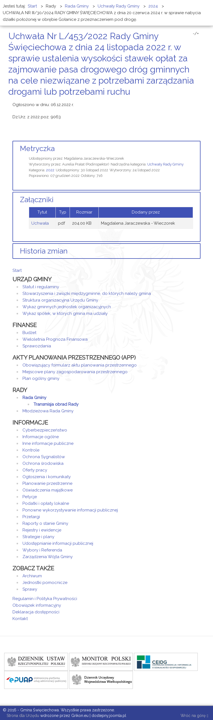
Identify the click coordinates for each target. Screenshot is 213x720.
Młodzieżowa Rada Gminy (47, 410)
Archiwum (32, 575)
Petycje (29, 496)
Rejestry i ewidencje (41, 530)
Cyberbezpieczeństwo (44, 430)
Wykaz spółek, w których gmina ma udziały (65, 313)
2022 (50, 170)
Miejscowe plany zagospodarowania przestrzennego (75, 371)
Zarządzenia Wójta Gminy (47, 556)
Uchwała (40, 223)
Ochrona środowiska (43, 463)
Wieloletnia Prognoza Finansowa (55, 339)
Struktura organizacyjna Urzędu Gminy (60, 300)
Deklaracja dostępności (35, 611)
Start (17, 270)
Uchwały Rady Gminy (165, 164)
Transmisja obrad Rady (56, 404)
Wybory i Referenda (42, 550)
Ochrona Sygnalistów (43, 456)
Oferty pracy (34, 470)
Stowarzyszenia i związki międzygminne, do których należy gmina (86, 293)
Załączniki (37, 199)
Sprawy (29, 589)
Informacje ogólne (40, 436)
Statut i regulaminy (40, 286)
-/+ (196, 33)
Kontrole (30, 450)
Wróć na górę (194, 716)
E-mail (199, 102)
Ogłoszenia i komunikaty (46, 476)
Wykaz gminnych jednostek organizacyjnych (66, 306)
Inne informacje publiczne (47, 443)
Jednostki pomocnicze (44, 582)
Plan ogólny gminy (40, 378)
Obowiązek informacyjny (36, 605)
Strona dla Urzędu (22, 715)
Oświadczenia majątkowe (47, 490)
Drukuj (192, 102)
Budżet (29, 332)
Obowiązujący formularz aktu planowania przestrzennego (79, 365)
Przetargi (31, 516)
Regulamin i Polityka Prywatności (44, 598)
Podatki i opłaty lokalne (45, 503)
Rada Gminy (34, 397)
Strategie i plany (38, 536)
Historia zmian (44, 251)
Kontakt (20, 618)
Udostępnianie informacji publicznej (57, 543)
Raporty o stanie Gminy (45, 523)
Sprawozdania (36, 345)
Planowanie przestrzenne (47, 483)
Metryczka (37, 148)
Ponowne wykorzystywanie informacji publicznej (70, 510)
